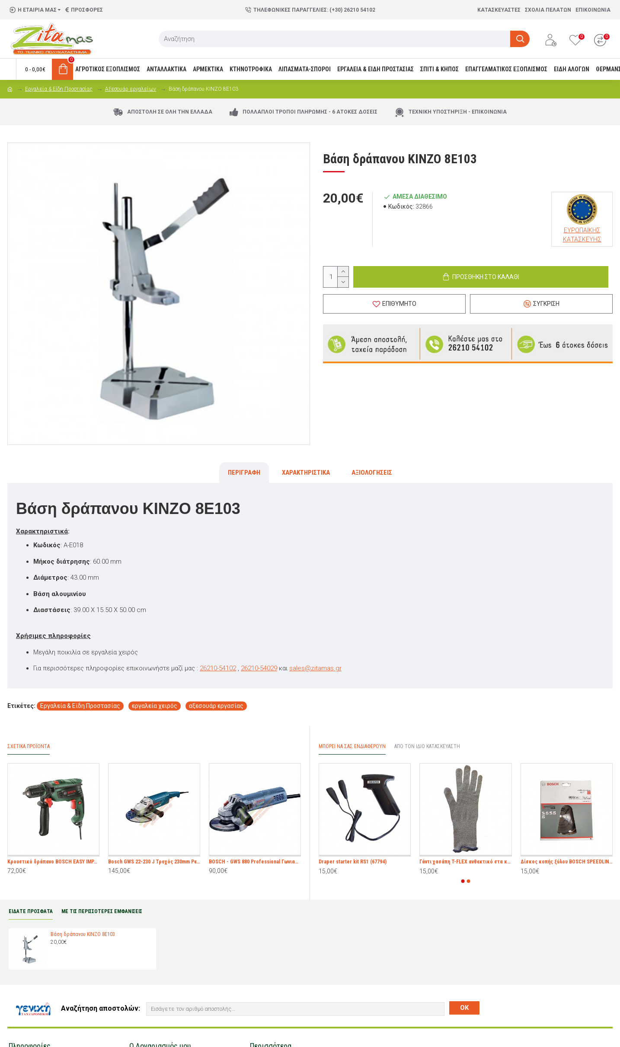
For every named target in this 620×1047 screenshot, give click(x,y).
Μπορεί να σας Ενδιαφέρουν (352, 746)
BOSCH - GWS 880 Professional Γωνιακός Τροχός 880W (255, 862)
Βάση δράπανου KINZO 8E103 (83, 934)
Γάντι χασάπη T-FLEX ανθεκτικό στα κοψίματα (465, 862)
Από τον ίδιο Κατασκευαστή (427, 746)
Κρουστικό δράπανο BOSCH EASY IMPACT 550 (53, 862)
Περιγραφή (244, 472)
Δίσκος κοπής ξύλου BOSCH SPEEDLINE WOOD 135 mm (567, 862)
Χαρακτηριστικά (306, 472)
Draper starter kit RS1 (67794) (353, 862)
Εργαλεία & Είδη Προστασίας (59, 89)
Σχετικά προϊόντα (28, 746)
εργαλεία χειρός (154, 705)
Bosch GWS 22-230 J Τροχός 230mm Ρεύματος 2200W (154, 862)
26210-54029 (259, 668)
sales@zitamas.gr (315, 668)
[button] (463, 881)
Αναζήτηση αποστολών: (100, 1008)
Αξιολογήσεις (372, 472)
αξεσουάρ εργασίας (216, 705)
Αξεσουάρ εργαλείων (130, 89)
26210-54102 (218, 668)
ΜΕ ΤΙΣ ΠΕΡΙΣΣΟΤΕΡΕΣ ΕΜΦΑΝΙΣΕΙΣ (101, 911)
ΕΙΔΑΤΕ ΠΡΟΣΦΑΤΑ (31, 911)
